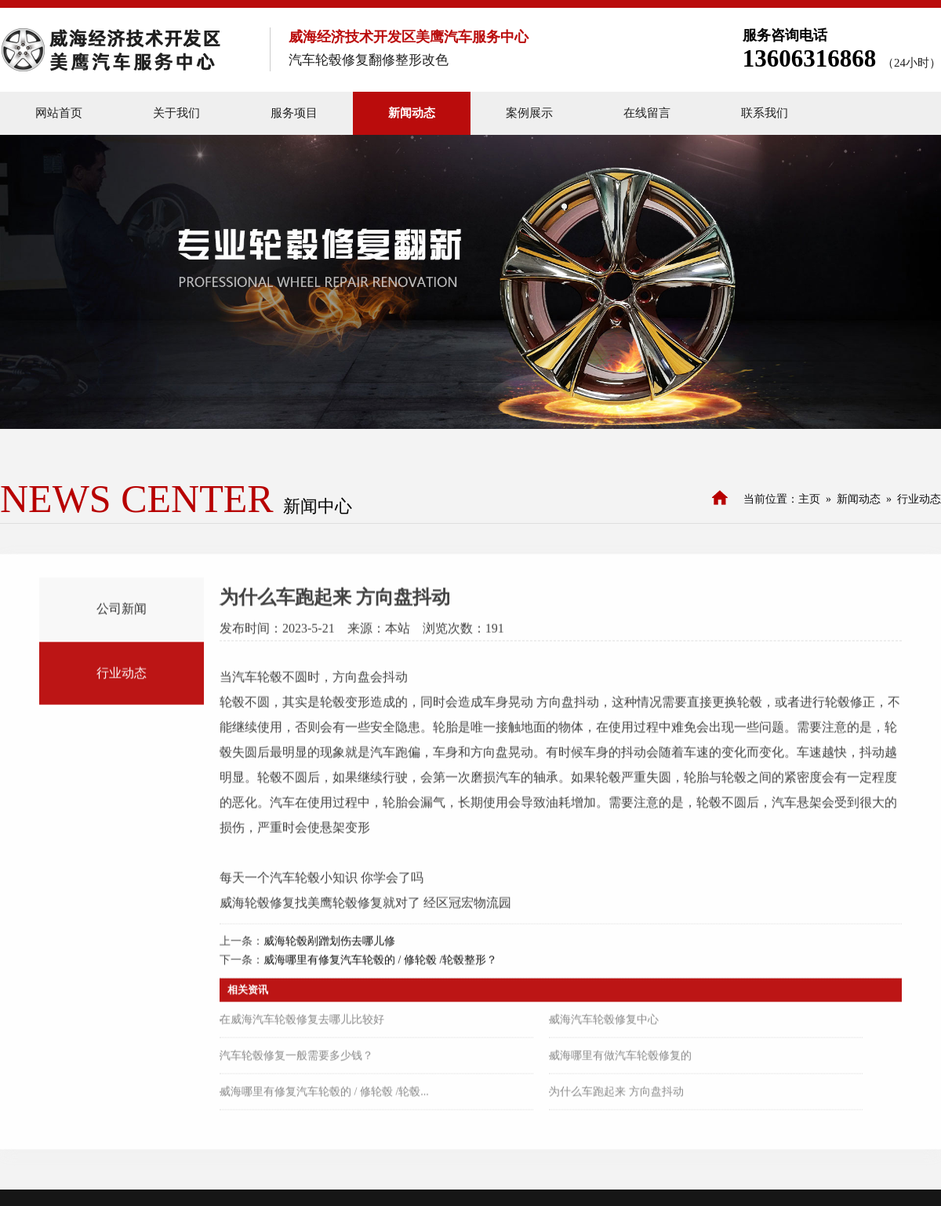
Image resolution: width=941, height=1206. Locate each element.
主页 (809, 499)
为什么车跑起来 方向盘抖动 (616, 1095)
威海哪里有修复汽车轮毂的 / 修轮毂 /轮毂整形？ (380, 963)
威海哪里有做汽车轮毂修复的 (620, 1059)
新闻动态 (859, 499)
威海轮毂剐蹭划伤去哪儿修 (329, 944)
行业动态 (919, 499)
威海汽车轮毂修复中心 (604, 1023)
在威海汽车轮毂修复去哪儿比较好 (302, 1023)
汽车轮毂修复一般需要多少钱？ (296, 1059)
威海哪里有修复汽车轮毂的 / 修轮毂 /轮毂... (324, 1095)
